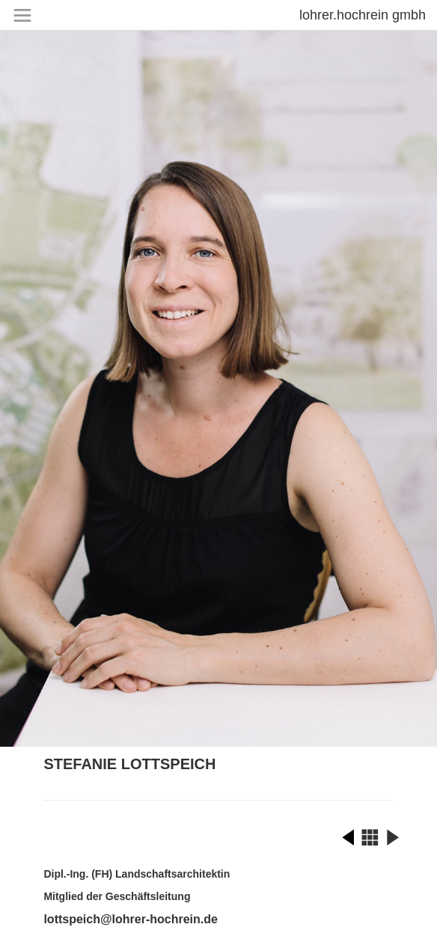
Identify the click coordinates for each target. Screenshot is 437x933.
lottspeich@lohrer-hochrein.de (130, 919)
